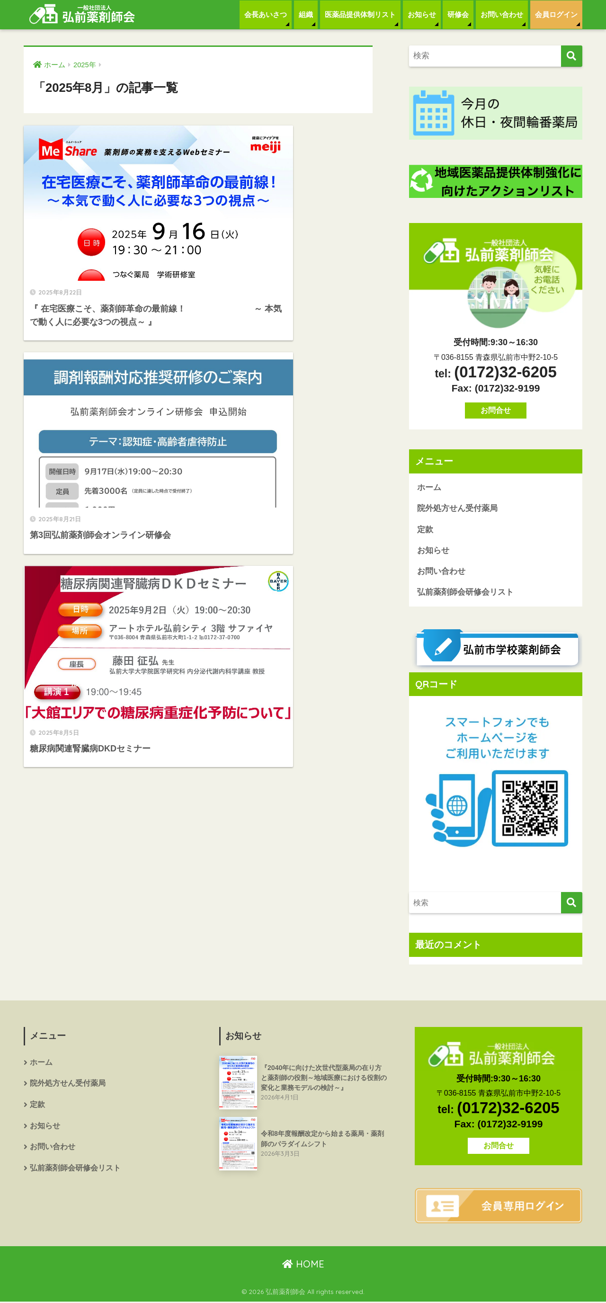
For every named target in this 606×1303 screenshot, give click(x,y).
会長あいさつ (265, 14)
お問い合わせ (502, 14)
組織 (306, 14)
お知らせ (422, 14)
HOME (303, 1265)
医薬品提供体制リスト (360, 14)
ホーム (429, 487)
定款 (425, 530)
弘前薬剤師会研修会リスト (465, 593)
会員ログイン (556, 14)
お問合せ (496, 410)
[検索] (571, 56)
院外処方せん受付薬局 (457, 508)
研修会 (458, 14)
